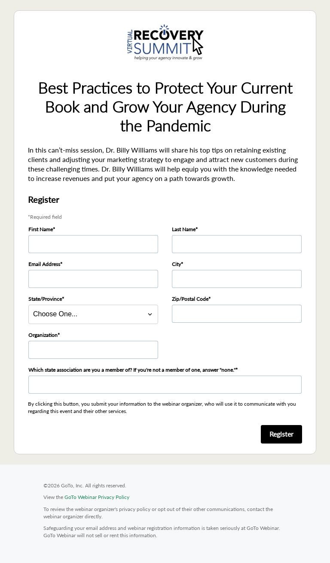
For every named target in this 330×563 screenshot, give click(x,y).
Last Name (184, 229)
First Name (40, 229)
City (176, 264)
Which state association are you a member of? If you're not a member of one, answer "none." (131, 370)
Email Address (44, 264)
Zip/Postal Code (190, 299)
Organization (43, 335)
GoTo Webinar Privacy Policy (96, 497)
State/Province (45, 299)
